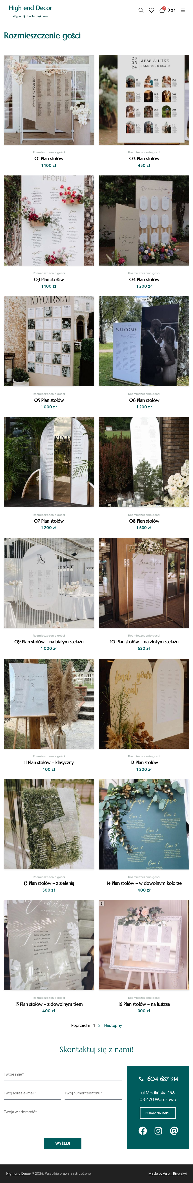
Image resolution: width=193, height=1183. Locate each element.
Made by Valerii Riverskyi (168, 1173)
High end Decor (30, 8)
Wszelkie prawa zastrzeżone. (68, 1173)
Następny (113, 1025)
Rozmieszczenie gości (49, 152)
